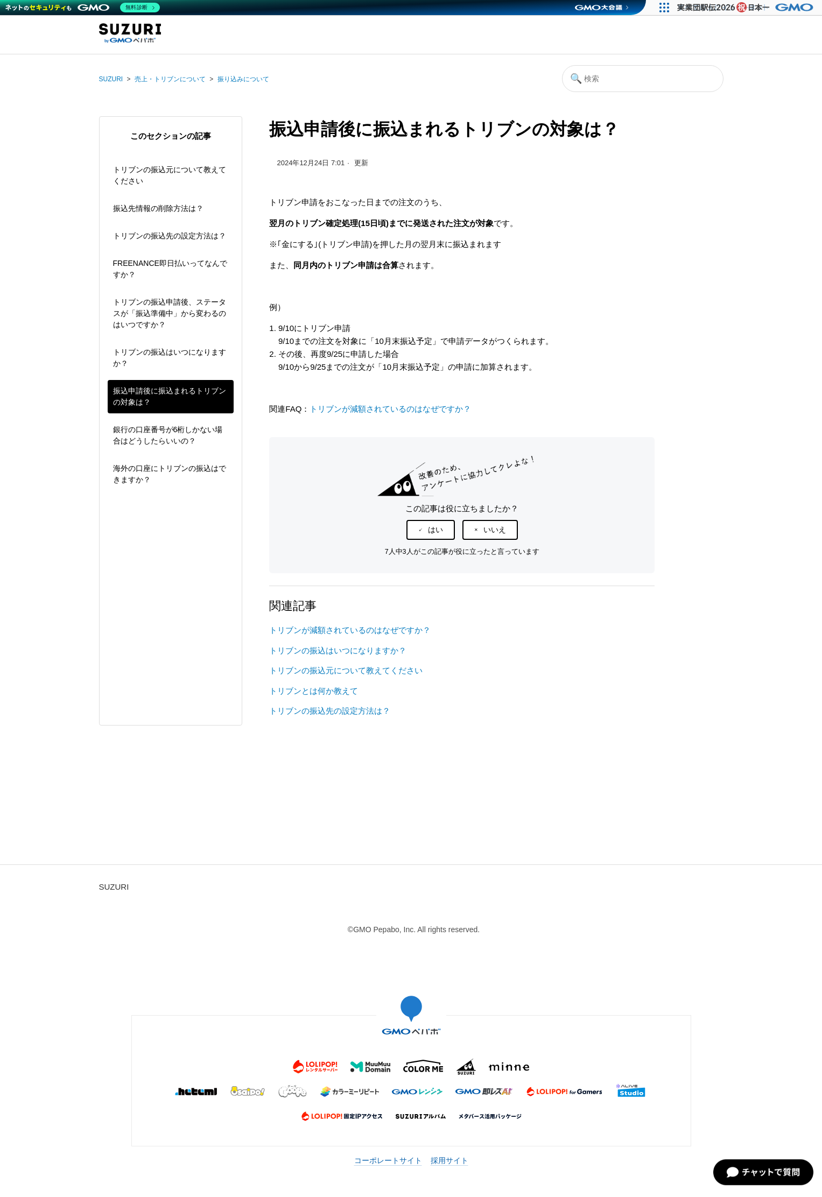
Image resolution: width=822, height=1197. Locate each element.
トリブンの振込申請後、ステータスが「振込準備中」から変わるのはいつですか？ (169, 313)
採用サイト (449, 1160)
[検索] (642, 78)
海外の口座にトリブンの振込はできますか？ (169, 474)
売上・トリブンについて (170, 79)
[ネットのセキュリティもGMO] (83, 7)
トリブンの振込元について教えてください (169, 175)
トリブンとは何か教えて (313, 690)
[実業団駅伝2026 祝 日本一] (747, 7)
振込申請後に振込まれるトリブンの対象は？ (169, 396)
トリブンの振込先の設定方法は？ (169, 235)
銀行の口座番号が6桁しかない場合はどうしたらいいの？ (168, 435)
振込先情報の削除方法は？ (158, 208)
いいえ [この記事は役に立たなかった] (494, 529)
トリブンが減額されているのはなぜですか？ (390, 408)
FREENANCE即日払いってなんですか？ (170, 269)
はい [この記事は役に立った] (435, 529)
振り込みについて (243, 79)
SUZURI (111, 79)
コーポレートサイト (388, 1160)
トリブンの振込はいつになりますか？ (169, 358)
